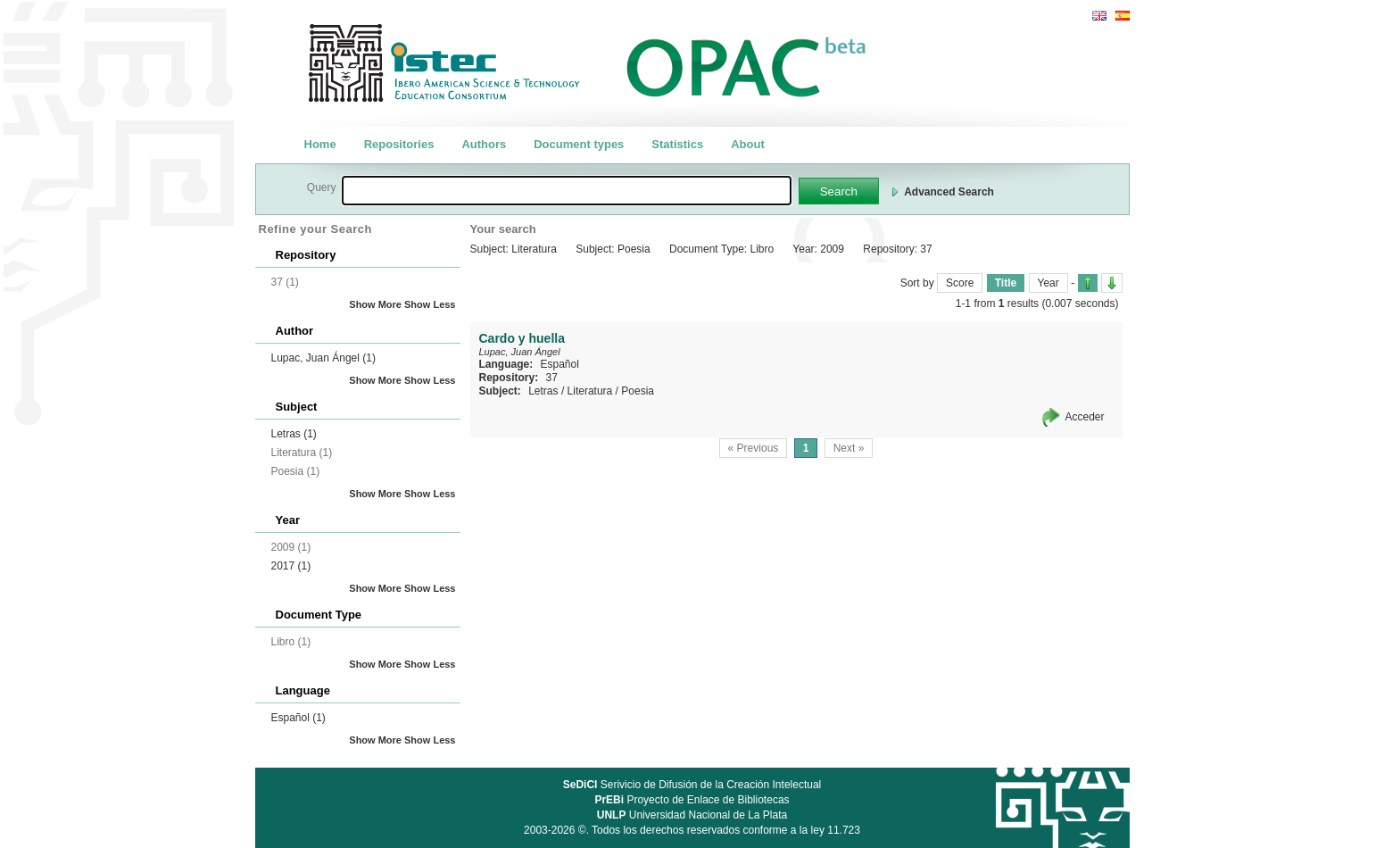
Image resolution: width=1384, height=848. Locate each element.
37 (552, 377)
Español (298, 717)
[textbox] (566, 190)
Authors (483, 144)
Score (960, 283)
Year (1048, 283)
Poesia (637, 391)
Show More (375, 304)
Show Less (429, 304)
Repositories (399, 144)
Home (320, 144)
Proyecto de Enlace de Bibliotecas (691, 800)
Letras (294, 434)
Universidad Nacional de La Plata (692, 815)
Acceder (1084, 417)
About (748, 144)
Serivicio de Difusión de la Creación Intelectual (692, 784)
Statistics (677, 144)
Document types (579, 144)
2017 (291, 566)
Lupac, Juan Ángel (323, 358)
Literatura (590, 391)
